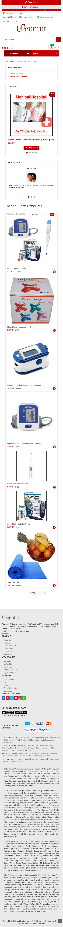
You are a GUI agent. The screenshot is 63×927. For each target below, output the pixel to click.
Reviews (7, 643)
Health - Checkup (16, 74)
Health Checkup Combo (16, 268)
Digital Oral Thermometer (17, 484)
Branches (6, 634)
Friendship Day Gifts (24, 750)
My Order (7, 661)
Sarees (12, 761)
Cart (50, 48)
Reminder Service (10, 670)
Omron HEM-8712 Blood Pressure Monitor (24, 444)
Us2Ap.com (25, 738)
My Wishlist (8, 664)
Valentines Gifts (7, 748)
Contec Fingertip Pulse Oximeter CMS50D (24, 385)
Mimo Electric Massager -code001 (20, 327)
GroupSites (8, 13)
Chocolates (43, 759)
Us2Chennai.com (8, 740)
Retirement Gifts (33, 748)
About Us (7, 640)
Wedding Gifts (33, 746)
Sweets (34, 759)
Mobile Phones (54, 759)
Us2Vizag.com (7, 742)
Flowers (27, 759)
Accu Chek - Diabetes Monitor (19, 524)
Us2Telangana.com (38, 738)
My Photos (8, 667)
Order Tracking (26, 17)
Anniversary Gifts (46, 746)
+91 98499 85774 (45, 17)
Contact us (8, 22)
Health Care (15, 62)
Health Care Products (29, 62)
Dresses (20, 761)
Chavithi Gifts (22, 754)
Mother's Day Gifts (47, 748)
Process (7, 685)
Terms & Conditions (11, 646)
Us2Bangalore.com (53, 738)
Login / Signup (9, 17)
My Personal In (9, 673)
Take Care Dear (13, 582)
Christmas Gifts (12, 756)
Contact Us (8, 652)
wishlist (57, 48)
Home (7, 62)
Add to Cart (33, 148)
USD (23, 13)
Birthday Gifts (21, 746)
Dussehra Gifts (34, 754)
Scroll (60, 921)
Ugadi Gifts (37, 756)
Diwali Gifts (45, 754)
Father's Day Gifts (8, 750)
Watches (5, 761)
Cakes (20, 759)
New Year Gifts (20, 748)
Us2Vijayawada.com (48, 740)
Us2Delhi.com (21, 740)
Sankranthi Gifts (25, 756)
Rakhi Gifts (46, 756)
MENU (35, 53)
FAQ (5, 682)
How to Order (9, 679)
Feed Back (8, 654)
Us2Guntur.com (33, 740)
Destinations (8, 649)
